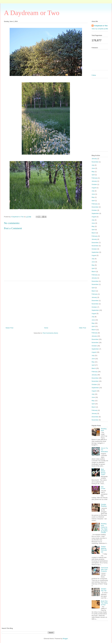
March (94, 233)
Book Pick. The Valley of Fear (104, 602)
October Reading (103, 505)
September (95, 213)
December (95, 207)
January (94, 158)
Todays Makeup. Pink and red (104, 549)
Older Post (82, 328)
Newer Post (9, 328)
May (93, 171)
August (94, 188)
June (93, 168)
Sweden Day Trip (103, 589)
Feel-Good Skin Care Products (104, 569)
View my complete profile (100, 29)
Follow (94, 75)
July (93, 165)
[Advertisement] (46, 303)
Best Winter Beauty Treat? (103, 471)
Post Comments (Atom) (50, 333)
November (95, 162)
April (93, 175)
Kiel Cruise (103, 487)
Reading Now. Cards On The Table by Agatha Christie (104, 528)
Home (46, 328)
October (94, 184)
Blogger (65, 638)
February (95, 178)
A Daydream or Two (31, 12)
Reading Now (103, 429)
